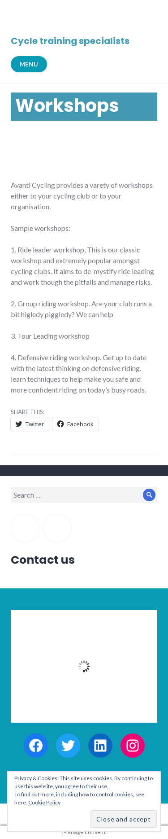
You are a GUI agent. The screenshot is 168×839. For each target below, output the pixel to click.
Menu (29, 64)
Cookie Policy (44, 802)
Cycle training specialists (70, 41)
